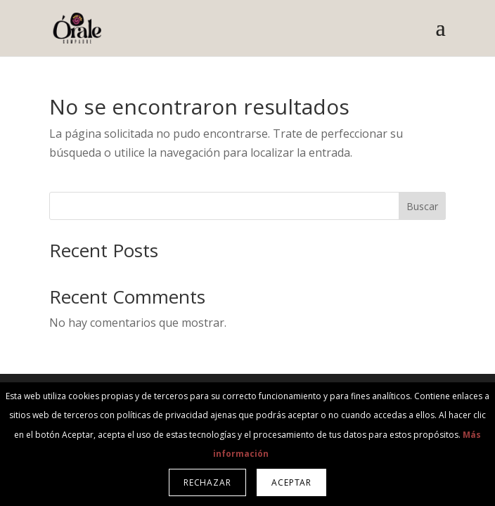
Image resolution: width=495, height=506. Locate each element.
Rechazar (207, 482)
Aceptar (291, 482)
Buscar (422, 206)
